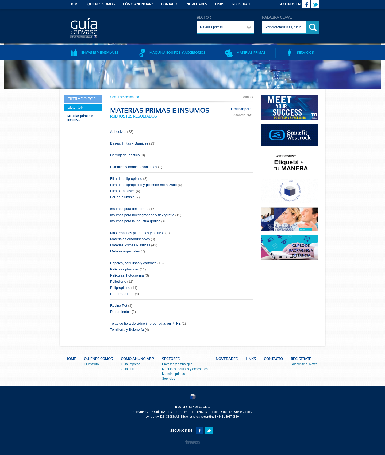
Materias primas (173, 374)
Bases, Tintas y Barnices (132, 143)
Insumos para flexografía (133, 209)
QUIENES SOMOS (101, 4)
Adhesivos (121, 132)
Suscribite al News (304, 364)
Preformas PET (124, 294)
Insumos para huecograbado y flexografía (146, 215)
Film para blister (125, 191)
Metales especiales (127, 251)
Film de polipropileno (128, 179)
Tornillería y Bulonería (129, 330)
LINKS (219, 4)
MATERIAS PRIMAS (245, 52)
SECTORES (171, 359)
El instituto (91, 364)
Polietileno (121, 281)
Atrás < (248, 97)
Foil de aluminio (125, 197)
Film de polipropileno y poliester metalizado (146, 185)
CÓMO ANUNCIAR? (138, 4)
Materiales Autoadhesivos (132, 239)
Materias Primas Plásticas (133, 245)
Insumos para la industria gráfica (139, 221)
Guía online (129, 369)
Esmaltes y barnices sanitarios (136, 167)
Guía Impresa (130, 364)
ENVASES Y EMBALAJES (94, 52)
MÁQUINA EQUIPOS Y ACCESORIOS (172, 52)
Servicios (168, 378)
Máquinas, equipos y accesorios (185, 369)
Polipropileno (123, 288)
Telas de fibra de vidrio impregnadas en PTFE (148, 323)
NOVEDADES (197, 4)
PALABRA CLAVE (277, 18)
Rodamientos (123, 312)
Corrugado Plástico (127, 155)
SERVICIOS (299, 52)
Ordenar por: (241, 109)
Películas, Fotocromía (129, 275)
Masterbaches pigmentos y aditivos (140, 233)
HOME (74, 4)
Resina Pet (121, 306)
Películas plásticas (128, 269)
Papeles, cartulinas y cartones (137, 263)
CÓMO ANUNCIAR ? (137, 359)
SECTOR (204, 18)
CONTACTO (170, 4)
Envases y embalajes (177, 364)
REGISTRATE (241, 4)
